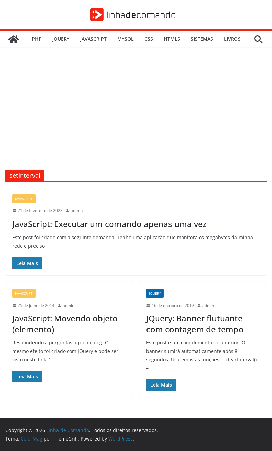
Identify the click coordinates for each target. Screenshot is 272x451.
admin (77, 210)
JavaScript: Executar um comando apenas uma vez (109, 223)
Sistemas (202, 39)
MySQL (125, 39)
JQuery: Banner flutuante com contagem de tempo (195, 323)
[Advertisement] (136, 118)
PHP (37, 39)
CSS (148, 39)
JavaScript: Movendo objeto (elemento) (65, 323)
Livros (232, 39)
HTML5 (172, 39)
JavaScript (93, 39)
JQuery (60, 39)
